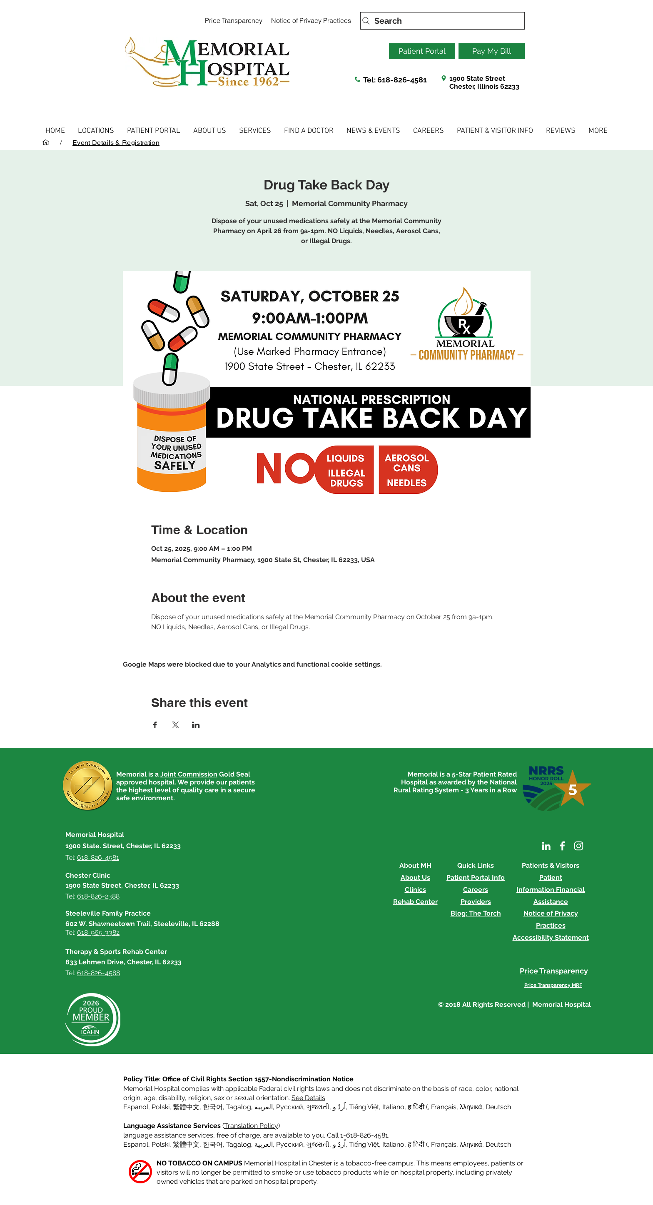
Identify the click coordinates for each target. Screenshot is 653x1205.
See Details (308, 1098)
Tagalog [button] (238, 1107)
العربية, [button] (263, 1107)
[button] (96, 131)
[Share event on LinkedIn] (196, 725)
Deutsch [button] (498, 1107)
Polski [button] (160, 1107)
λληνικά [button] (471, 1107)
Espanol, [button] (136, 1144)
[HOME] (45, 142)
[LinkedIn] (546, 846)
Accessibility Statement (551, 937)
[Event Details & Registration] (116, 142)
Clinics (415, 890)
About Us (415, 877)
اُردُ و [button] (339, 1107)
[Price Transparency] (233, 20)
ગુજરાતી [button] (318, 1107)
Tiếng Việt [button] (364, 1107)
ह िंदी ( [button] (418, 1107)
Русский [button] (289, 1107)
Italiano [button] (393, 1107)
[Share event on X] (175, 725)
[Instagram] (579, 846)
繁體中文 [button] (186, 1107)
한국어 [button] (213, 1107)
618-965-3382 (98, 932)
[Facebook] (562, 846)
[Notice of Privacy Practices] (311, 20)
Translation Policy (251, 1126)
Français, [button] (444, 1144)
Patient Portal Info (475, 877)
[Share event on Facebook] (155, 725)
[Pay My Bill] (492, 51)
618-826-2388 (98, 896)
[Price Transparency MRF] (553, 985)
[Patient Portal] (422, 51)
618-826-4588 (98, 973)
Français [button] (443, 1107)
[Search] (442, 21)
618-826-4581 (402, 79)
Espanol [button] (135, 1107)
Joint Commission (188, 774)
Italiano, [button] (394, 1144)
